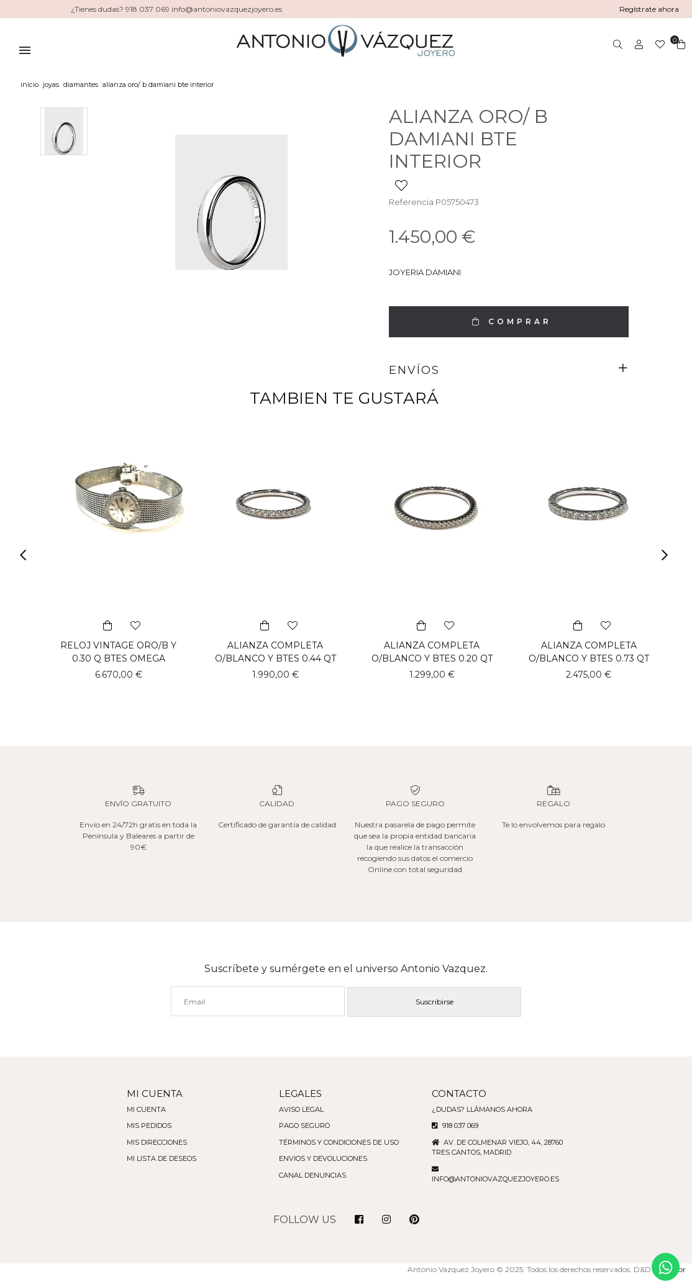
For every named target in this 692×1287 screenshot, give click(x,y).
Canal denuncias (310, 1186)
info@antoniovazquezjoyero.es (499, 1190)
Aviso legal (299, 1120)
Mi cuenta (138, 1120)
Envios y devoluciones (322, 1169)
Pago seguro (302, 1136)
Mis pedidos (142, 1136)
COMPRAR (509, 321)
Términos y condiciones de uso (338, 1153)
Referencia (410, 202)
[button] (27, 555)
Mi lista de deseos (155, 1169)
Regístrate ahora (648, 9)
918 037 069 (459, 1136)
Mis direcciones (151, 1153)
